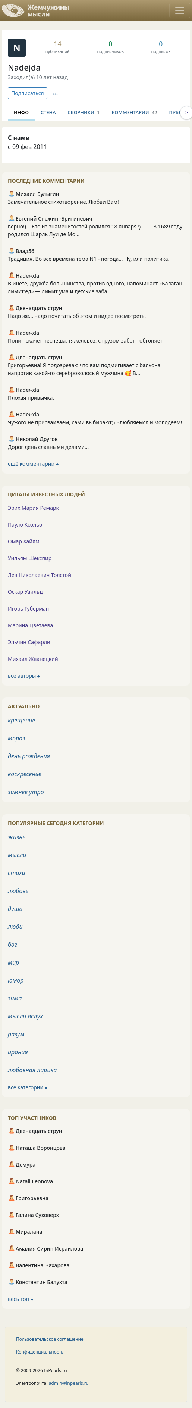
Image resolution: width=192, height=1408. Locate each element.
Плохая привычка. (31, 397)
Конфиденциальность (39, 1352)
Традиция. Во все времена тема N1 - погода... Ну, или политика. (88, 258)
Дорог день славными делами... (48, 446)
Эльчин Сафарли (29, 642)
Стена (48, 112)
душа (15, 909)
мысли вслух (25, 1016)
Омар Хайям (24, 541)
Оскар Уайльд (25, 591)
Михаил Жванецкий (33, 658)
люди (15, 926)
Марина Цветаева (30, 625)
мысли (17, 855)
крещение (21, 720)
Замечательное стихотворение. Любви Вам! (63, 201)
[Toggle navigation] (179, 10)
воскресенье (24, 774)
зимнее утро (26, 792)
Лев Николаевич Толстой (39, 574)
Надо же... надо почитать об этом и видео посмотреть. (77, 315)
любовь (18, 891)
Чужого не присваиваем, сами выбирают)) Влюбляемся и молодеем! (95, 422)
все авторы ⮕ (24, 675)
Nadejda (24, 67)
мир (13, 962)
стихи (16, 873)
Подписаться (27, 93)
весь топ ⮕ (20, 1298)
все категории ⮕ (27, 1087)
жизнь (17, 837)
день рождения (29, 756)
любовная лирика (32, 1070)
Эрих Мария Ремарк (33, 507)
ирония (18, 1052)
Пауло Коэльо (25, 524)
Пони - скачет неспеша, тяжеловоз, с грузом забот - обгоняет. (86, 340)
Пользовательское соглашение (50, 1339)
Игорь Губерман (28, 608)
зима (15, 998)
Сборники (84, 112)
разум (16, 1034)
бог (12, 944)
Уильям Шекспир (29, 558)
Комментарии (134, 112)
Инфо (21, 112)
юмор (15, 980)
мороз (16, 738)
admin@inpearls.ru (69, 1383)
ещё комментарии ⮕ (33, 463)
